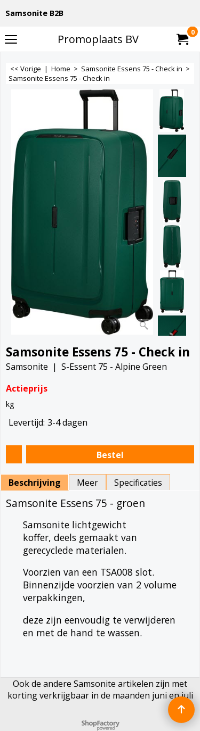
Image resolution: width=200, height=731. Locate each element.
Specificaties (138, 482)
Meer (87, 482)
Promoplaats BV (98, 39)
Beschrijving (35, 482)
